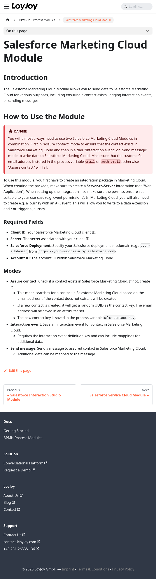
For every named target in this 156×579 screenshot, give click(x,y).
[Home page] (8, 20)
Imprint (68, 569)
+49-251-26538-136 (21, 548)
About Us (13, 495)
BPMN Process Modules (23, 437)
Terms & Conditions (93, 569)
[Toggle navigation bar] (7, 6)
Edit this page (17, 370)
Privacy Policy (123, 569)
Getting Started (16, 430)
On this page (16, 30)
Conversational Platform (25, 463)
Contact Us (14, 534)
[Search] (136, 6)
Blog (9, 502)
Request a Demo (19, 470)
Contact (12, 509)
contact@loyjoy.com (22, 541)
